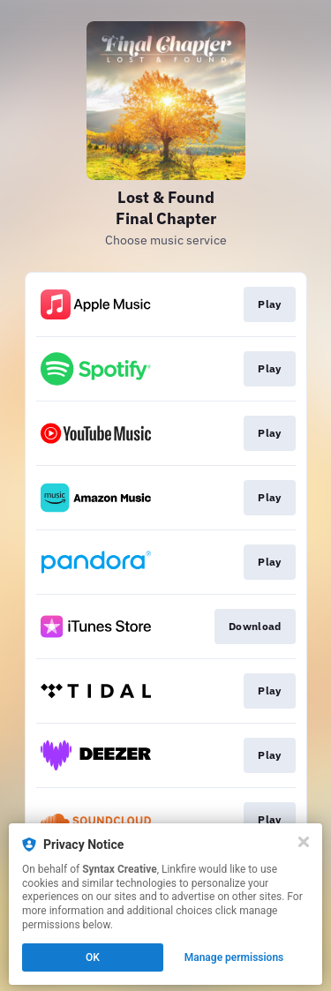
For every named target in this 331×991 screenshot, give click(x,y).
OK (93, 957)
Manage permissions (234, 957)
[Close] (304, 842)
